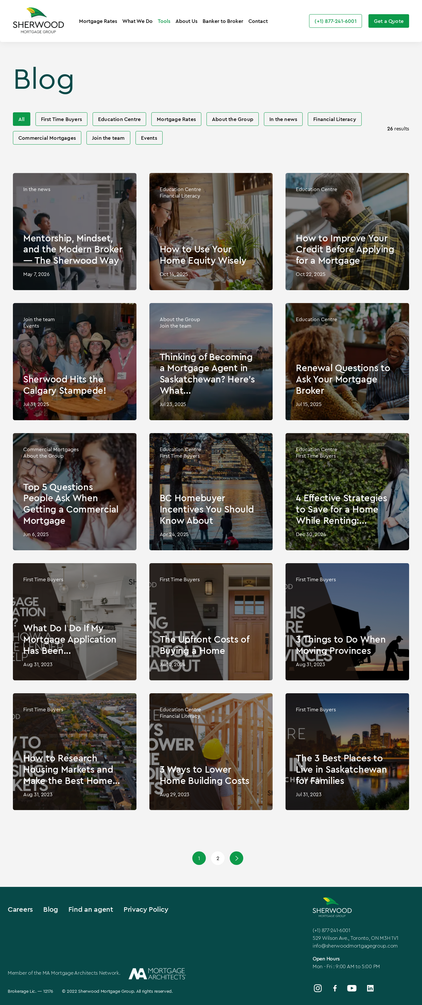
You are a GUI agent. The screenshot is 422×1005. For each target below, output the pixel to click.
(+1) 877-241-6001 (331, 930)
